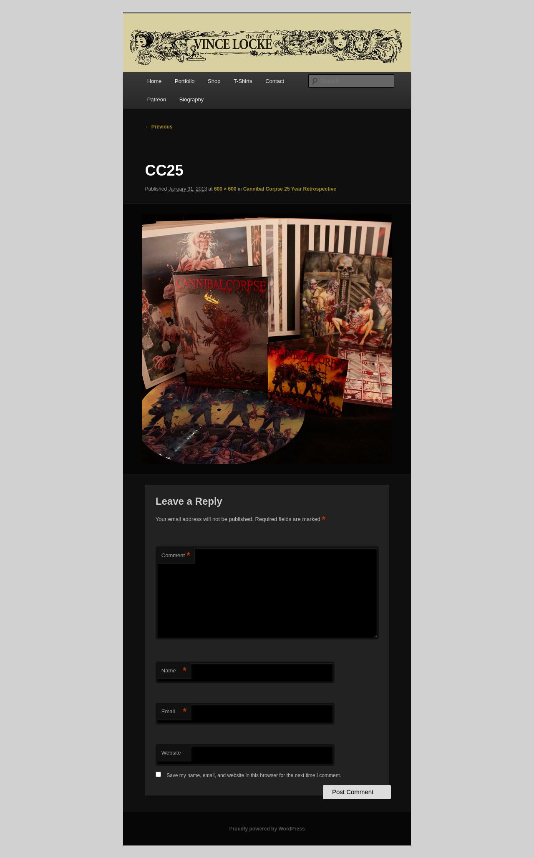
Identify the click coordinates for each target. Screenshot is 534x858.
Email (173, 712)
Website (171, 753)
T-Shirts (243, 81)
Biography (191, 99)
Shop (214, 81)
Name (173, 671)
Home (154, 81)
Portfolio (185, 81)
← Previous (158, 127)
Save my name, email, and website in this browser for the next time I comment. (253, 775)
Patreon (156, 99)
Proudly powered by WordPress (267, 829)
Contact (274, 81)
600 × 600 (225, 189)
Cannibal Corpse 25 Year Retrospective (289, 189)
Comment (175, 556)
